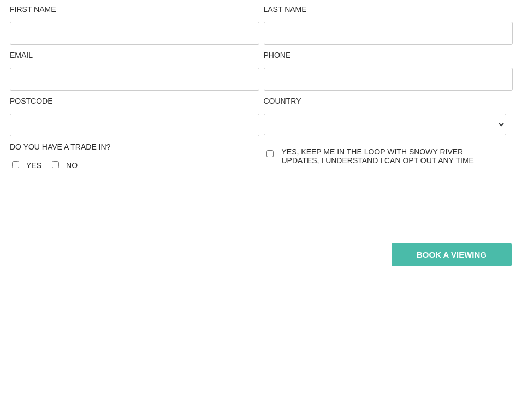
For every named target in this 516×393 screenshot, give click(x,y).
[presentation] (131, 207)
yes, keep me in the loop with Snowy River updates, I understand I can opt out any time (378, 156)
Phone (277, 55)
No (72, 165)
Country (282, 101)
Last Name (285, 9)
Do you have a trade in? (60, 146)
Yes (33, 165)
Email (21, 55)
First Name (33, 9)
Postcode (31, 101)
